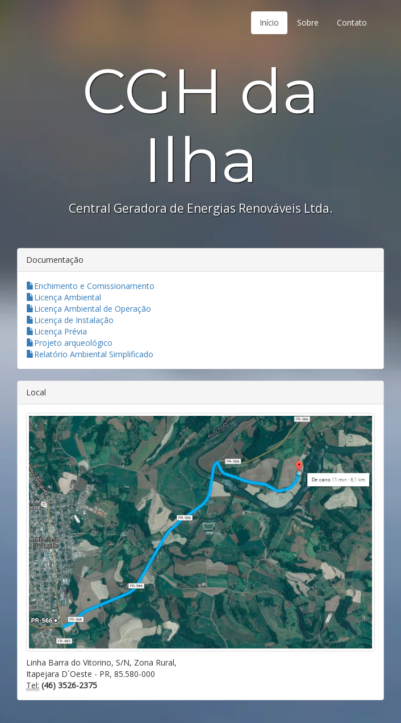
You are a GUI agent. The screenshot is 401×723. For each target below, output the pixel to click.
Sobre (308, 22)
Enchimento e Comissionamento (90, 285)
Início (269, 22)
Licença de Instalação (70, 320)
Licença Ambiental (63, 297)
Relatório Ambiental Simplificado (89, 354)
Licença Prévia (56, 331)
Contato (352, 22)
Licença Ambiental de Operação (88, 308)
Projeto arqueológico (69, 342)
